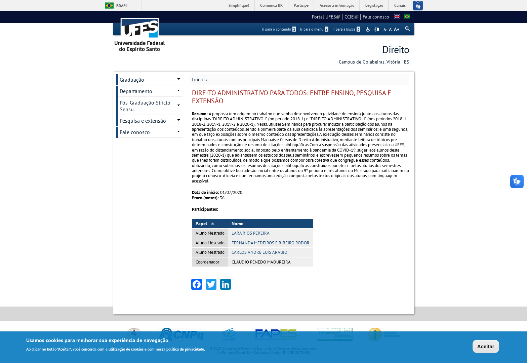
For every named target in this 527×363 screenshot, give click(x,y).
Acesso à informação (337, 5)
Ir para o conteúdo (279, 29)
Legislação (374, 5)
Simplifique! (239, 5)
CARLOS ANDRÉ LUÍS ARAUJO (259, 252)
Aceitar (485, 347)
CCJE (351, 17)
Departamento (136, 91)
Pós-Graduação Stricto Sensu (145, 106)
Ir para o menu (314, 29)
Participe (301, 5)
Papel (205, 223)
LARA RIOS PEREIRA (251, 233)
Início (198, 79)
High (376, 29)
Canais (400, 5)
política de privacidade (185, 349)
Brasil (122, 5)
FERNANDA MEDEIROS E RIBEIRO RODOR (271, 243)
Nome (237, 223)
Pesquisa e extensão (143, 120)
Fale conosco (376, 17)
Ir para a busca (346, 29)
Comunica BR (271, 5)
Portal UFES (326, 17)
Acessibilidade (368, 29)
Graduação (132, 79)
